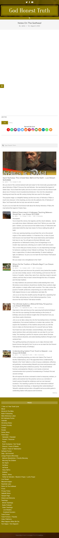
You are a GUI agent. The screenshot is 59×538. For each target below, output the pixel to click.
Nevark (31, 535)
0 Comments (39, 216)
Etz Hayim (5, 463)
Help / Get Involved (7, 453)
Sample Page (5, 496)
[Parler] (15, 129)
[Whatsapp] (46, 129)
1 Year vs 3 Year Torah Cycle (10, 406)
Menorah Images (6, 481)
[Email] (36, 129)
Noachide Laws (6, 484)
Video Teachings (7, 507)
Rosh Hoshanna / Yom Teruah (11, 444)
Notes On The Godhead (8, 486)
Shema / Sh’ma (7, 474)
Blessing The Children (9, 460)
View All (55, 393)
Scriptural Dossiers (9, 512)
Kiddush (4, 472)
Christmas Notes (6, 423)
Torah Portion (5, 514)
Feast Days (5, 435)
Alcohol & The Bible (7, 411)
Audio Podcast (6, 505)
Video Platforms (6, 519)
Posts (3, 489)
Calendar (4, 420)
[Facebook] (18, 129)
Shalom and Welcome (8, 498)
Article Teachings (7, 503)
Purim (4, 442)
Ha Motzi (5, 465)
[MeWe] (43, 129)
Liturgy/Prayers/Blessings (9, 456)
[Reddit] (25, 129)
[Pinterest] (29, 129)
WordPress (40, 535)
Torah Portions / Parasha (9, 517)
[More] (50, 129)
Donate (3, 430)
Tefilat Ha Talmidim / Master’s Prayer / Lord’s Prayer (18, 477)
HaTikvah (5, 467)
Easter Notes (5, 432)
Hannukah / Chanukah (9, 437)
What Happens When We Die (10, 521)
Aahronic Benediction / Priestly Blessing (15, 458)
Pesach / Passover (8, 439)
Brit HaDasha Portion (7, 418)
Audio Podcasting (6, 413)
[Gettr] (8, 129)
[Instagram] (32, 129)
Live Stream (5, 479)
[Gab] (11, 129)
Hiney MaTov (6, 470)
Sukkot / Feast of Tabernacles (11, 449)
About (3, 409)
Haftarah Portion (6, 451)
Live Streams (7, 510)
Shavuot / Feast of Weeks (10, 446)
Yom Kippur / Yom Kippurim (9, 524)
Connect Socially (6, 425)
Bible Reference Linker (8, 416)
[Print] (39, 129)
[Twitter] (22, 129)
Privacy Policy (5, 491)
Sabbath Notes (6, 493)
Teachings (4, 500)
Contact (3, 428)
